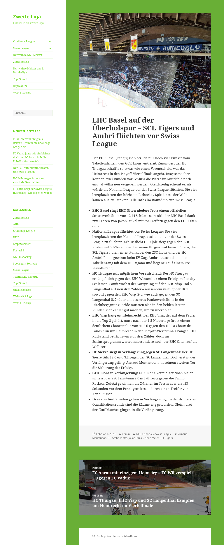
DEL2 (16, 237)
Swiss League (21, 48)
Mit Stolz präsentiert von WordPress (114, 536)
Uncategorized (22, 290)
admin (126, 434)
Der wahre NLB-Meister (27, 55)
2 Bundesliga (21, 62)
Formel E (18, 250)
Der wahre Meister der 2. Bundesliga (28, 70)
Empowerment (22, 244)
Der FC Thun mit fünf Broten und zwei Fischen (31, 170)
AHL (16, 224)
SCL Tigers (166, 438)
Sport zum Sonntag (25, 263)
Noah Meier (152, 438)
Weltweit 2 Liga (22, 296)
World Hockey (22, 93)
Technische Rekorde (25, 277)
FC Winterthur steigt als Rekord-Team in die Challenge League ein (31, 143)
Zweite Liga (27, 16)
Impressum (20, 86)
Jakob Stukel (136, 438)
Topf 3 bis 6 (20, 79)
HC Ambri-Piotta (117, 438)
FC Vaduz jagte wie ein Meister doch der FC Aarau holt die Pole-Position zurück (32, 157)
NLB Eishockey (22, 257)
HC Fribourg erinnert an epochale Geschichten (28, 180)
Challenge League (24, 41)
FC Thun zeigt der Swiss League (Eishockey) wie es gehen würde (32, 191)
